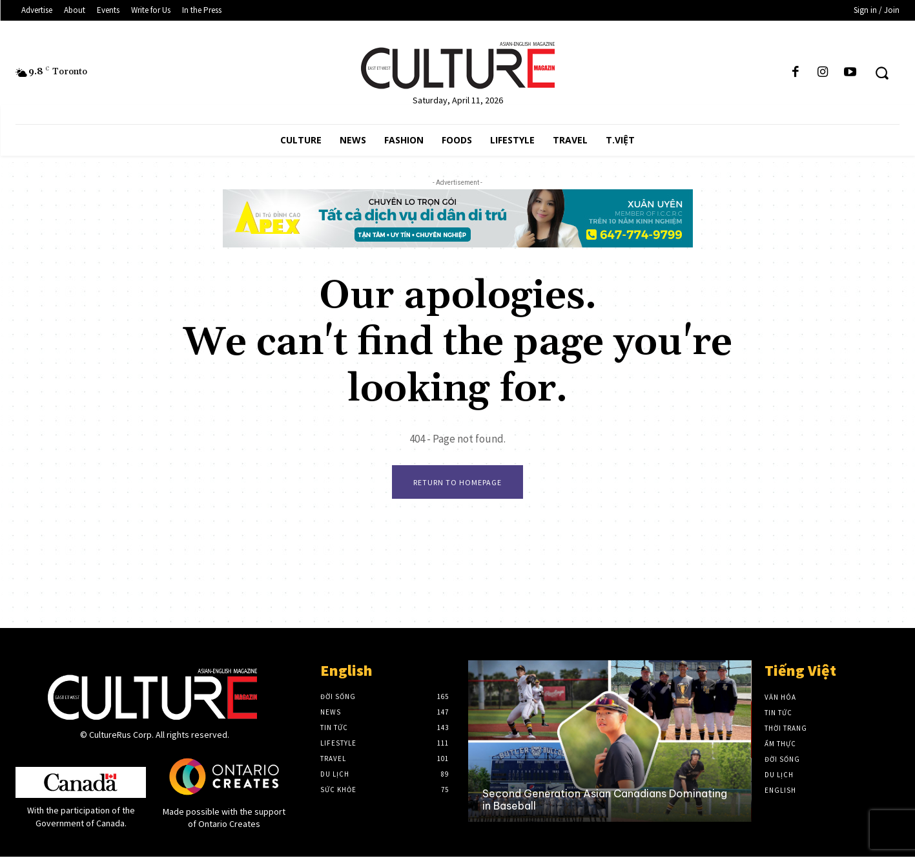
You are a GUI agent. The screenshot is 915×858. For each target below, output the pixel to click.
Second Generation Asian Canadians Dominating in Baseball (604, 800)
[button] (882, 72)
